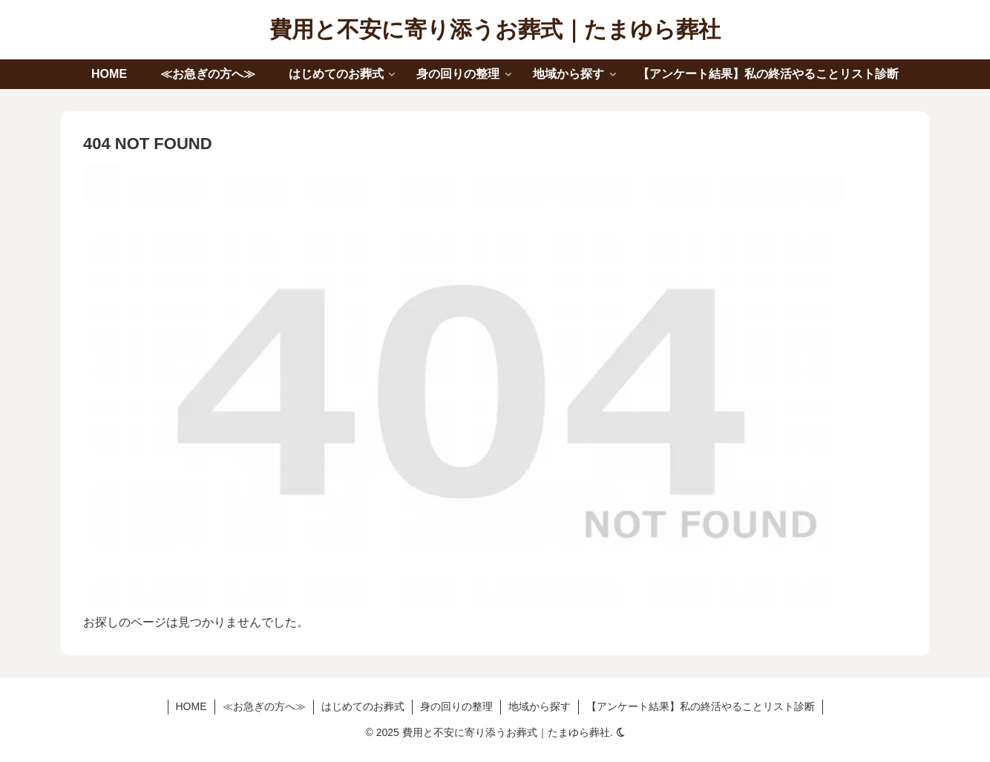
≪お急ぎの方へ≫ (264, 706)
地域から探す (539, 706)
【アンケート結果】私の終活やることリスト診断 (700, 706)
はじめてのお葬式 (362, 706)
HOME (191, 706)
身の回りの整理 (456, 706)
